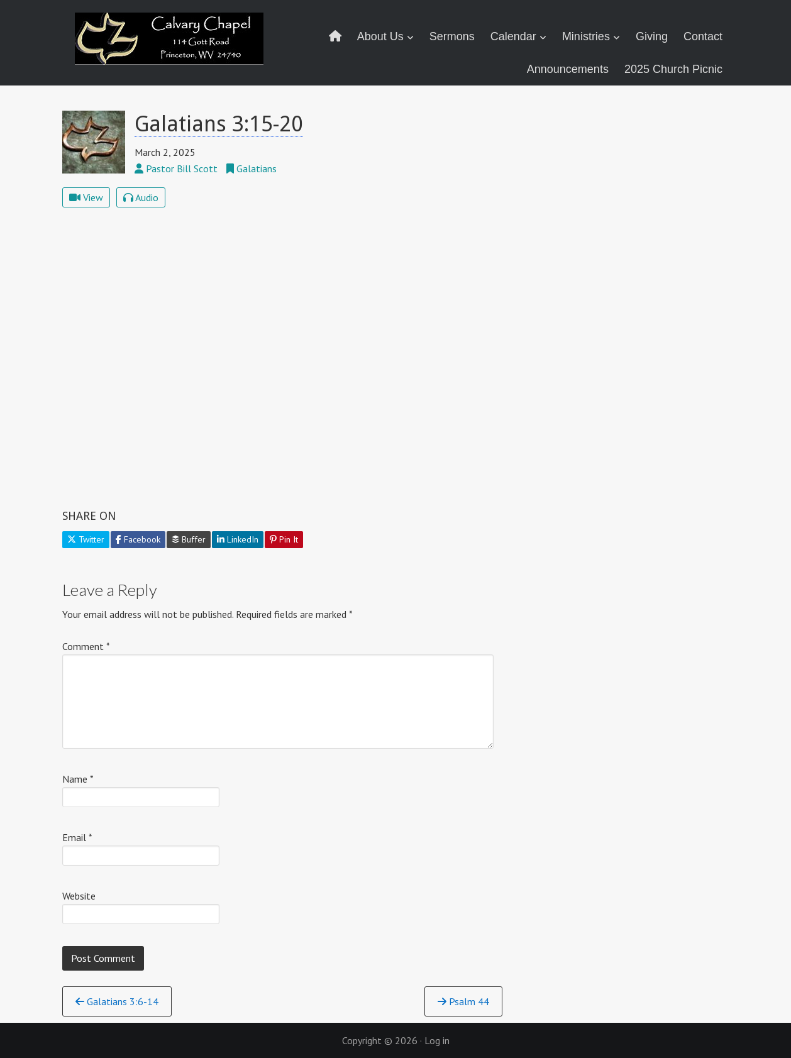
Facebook (138, 539)
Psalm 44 (463, 1001)
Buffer (189, 539)
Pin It (284, 539)
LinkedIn (237, 539)
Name (78, 779)
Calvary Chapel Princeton (171, 47)
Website (79, 896)
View (86, 197)
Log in (437, 1040)
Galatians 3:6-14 (116, 1001)
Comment (86, 646)
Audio (140, 197)
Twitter (85, 539)
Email (77, 837)
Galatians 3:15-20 (219, 123)
